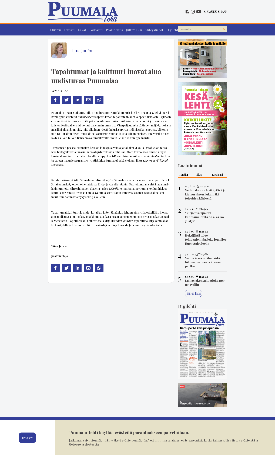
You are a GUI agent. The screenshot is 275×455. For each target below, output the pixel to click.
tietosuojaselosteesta (84, 444)
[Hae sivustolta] (224, 29)
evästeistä (248, 440)
